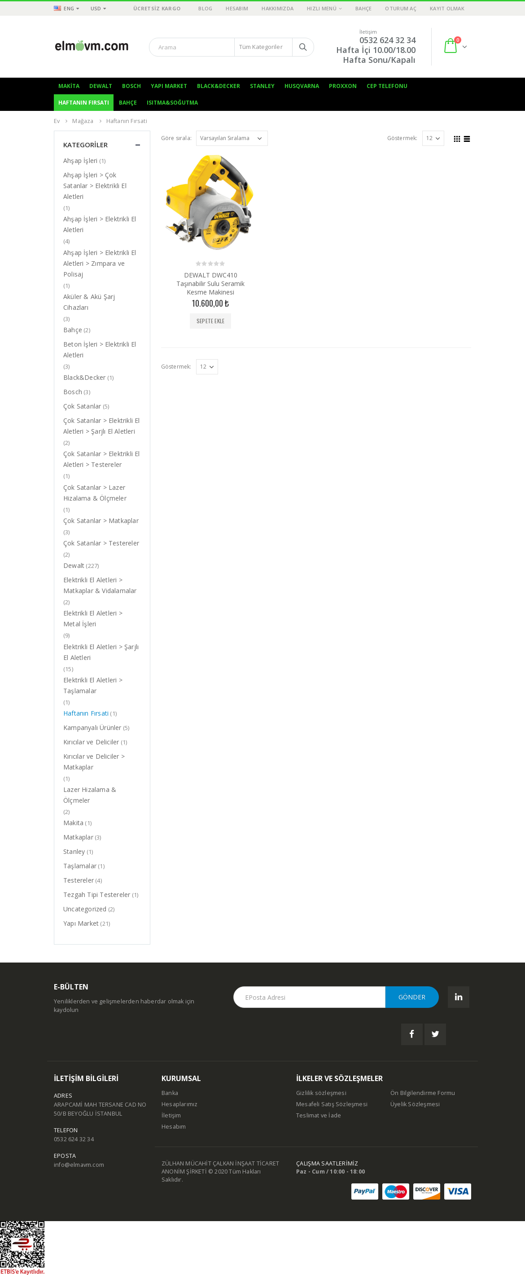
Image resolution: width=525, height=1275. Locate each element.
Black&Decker (218, 86)
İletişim (171, 1115)
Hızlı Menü (322, 8)
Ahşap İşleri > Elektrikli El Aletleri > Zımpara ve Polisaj (99, 263)
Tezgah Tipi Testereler (96, 894)
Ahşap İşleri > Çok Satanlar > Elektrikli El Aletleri (95, 186)
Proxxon (343, 86)
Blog (205, 8)
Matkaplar (78, 837)
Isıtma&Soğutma (172, 102)
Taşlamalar (79, 866)
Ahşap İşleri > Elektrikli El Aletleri (99, 224)
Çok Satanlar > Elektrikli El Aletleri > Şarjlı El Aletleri (101, 425)
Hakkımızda (277, 8)
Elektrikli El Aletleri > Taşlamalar (92, 685)
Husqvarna (301, 86)
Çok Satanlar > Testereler (101, 543)
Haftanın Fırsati (86, 713)
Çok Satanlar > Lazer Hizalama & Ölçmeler (95, 492)
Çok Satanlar (82, 406)
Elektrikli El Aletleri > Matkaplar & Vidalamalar (100, 585)
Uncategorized (85, 909)
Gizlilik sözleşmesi (321, 1093)
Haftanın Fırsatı (83, 102)
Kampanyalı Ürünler (92, 727)
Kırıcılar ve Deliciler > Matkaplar (94, 761)
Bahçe (363, 8)
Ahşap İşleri (80, 160)
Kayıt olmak (447, 8)
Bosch (131, 86)
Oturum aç (400, 8)
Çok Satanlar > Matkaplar (101, 520)
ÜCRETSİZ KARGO (156, 8)
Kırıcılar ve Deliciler (91, 742)
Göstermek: (402, 138)
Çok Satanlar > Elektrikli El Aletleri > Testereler (101, 459)
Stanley (262, 86)
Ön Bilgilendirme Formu (422, 1093)
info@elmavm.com (79, 1165)
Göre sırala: (176, 138)
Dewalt (100, 86)
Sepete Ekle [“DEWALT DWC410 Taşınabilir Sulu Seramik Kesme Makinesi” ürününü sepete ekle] (210, 321)
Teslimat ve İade (318, 1115)
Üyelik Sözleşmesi (415, 1104)
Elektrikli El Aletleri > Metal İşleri (92, 618)
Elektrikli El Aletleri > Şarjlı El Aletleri (101, 652)
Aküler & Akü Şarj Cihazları (89, 302)
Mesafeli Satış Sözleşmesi (332, 1104)
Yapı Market (169, 86)
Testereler (78, 880)
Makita (68, 86)
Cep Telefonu (387, 86)
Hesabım (237, 8)
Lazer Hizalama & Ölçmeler (89, 795)
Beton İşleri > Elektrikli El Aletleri (99, 349)
